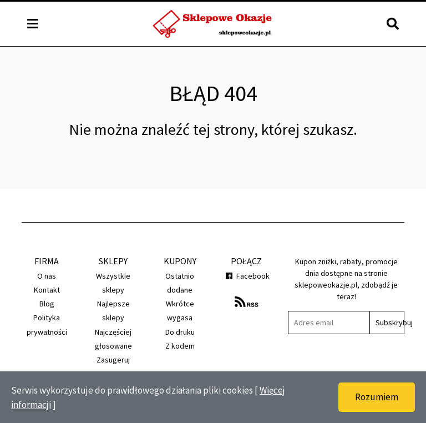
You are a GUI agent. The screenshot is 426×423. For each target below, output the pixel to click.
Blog (46, 304)
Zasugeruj (113, 360)
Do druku (180, 332)
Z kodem (180, 346)
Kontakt (47, 290)
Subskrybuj (390, 323)
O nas (46, 276)
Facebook (247, 276)
